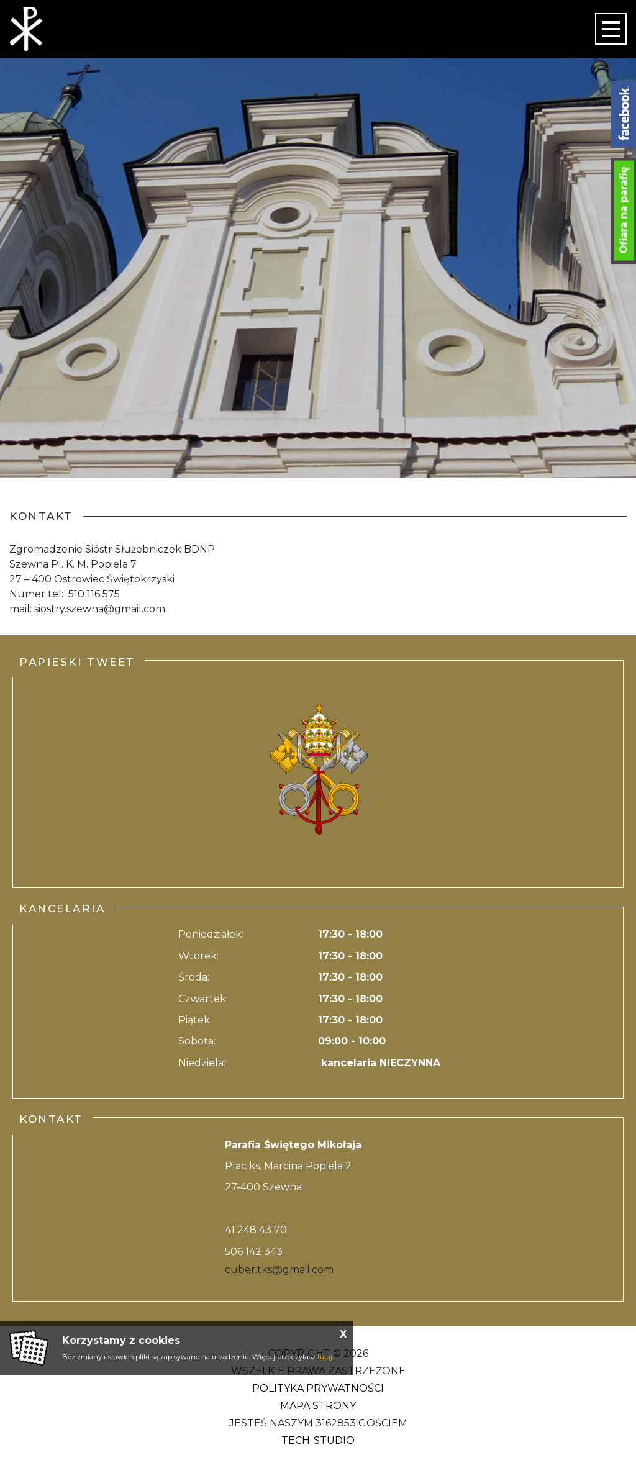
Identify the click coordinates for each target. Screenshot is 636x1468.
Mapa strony (318, 1405)
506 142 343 (254, 1251)
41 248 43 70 (256, 1230)
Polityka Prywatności (318, 1388)
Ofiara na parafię (624, 210)
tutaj (324, 1356)
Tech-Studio (318, 1440)
